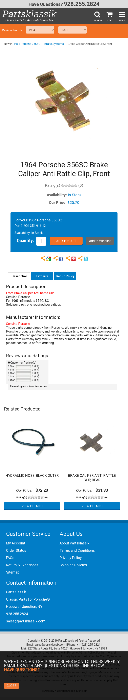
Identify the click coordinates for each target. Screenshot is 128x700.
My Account (15, 543)
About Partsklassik (74, 543)
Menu (122, 20)
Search (98, 20)
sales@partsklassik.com (25, 621)
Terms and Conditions (77, 550)
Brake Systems (54, 43)
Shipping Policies (73, 565)
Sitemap (12, 572)
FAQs (10, 558)
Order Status (16, 550)
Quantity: (25, 240)
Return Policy (65, 276)
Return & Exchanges (22, 565)
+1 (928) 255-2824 (88, 644)
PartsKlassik (16, 592)
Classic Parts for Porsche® (28, 599)
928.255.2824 (82, 4)
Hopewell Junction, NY (24, 606)
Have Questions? (46, 4)
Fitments (42, 276)
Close (11, 686)
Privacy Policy (71, 558)
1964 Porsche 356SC (27, 43)
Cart (109, 20)
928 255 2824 (17, 614)
